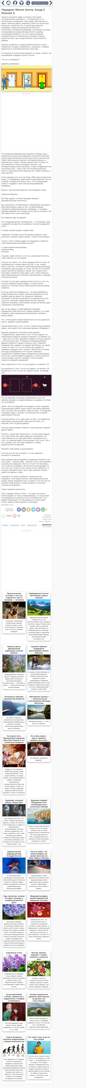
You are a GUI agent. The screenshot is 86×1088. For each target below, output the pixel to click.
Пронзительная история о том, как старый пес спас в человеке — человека (14, 596)
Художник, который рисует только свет (14, 801)
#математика (46, 517)
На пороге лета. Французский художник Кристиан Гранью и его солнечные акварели (14, 739)
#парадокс (47, 515)
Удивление (14, 525)
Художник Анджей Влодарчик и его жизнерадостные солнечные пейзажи (39, 803)
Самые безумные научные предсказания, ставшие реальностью (14, 1039)
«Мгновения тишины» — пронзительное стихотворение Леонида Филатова (39, 700)
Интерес (5, 525)
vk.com (11, 505)
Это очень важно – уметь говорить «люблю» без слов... (38, 738)
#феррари (47, 521)
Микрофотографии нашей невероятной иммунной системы (39, 898)
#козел (41, 521)
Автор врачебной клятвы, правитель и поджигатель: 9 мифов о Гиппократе (14, 997)
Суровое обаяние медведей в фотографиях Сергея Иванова (38, 649)
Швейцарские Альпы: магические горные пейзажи (39, 595)
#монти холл (47, 519)
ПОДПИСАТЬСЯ (40, 3)
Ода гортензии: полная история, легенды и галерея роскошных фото (14, 899)
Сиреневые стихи (14, 953)
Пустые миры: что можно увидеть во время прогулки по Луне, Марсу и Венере (39, 855)
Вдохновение (32, 525)
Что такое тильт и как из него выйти (39, 1038)
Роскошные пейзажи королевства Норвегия (14, 698)
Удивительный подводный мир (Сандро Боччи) (14, 854)
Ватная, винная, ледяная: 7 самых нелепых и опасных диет (39, 956)
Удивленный (46, 525)
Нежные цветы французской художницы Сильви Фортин (14, 649)
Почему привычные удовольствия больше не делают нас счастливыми (39, 997)
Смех (23, 525)
